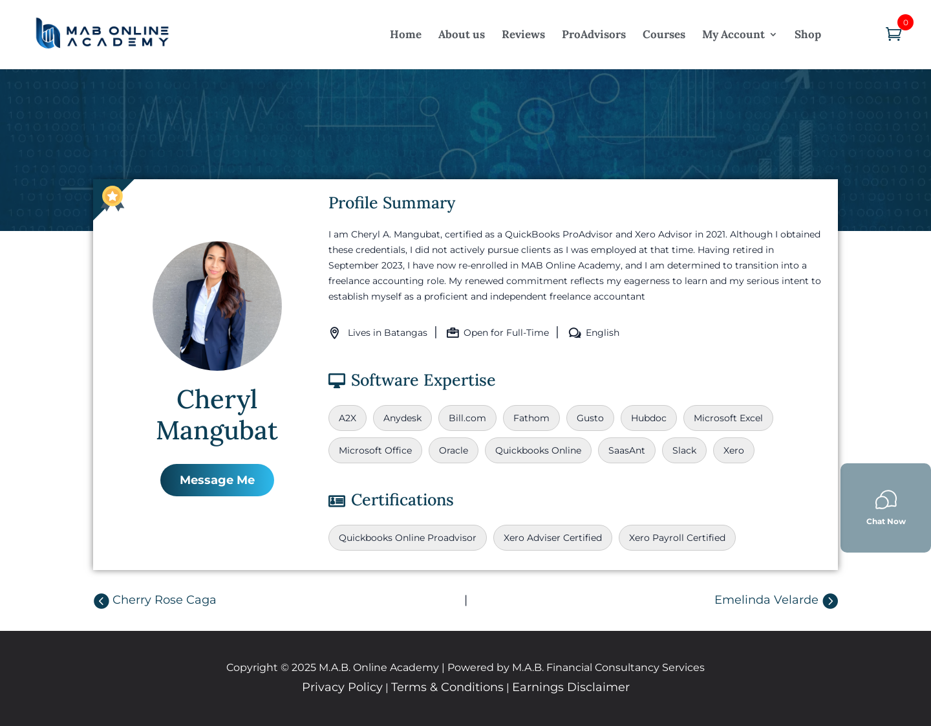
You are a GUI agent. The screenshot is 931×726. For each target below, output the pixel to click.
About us (461, 34)
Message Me (217, 480)
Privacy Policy (342, 687)
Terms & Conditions (447, 687)
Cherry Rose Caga (164, 600)
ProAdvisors (594, 34)
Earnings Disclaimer (571, 687)
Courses (664, 34)
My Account (733, 34)
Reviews (523, 34)
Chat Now (886, 507)
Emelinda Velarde (766, 600)
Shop (808, 34)
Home (406, 34)
